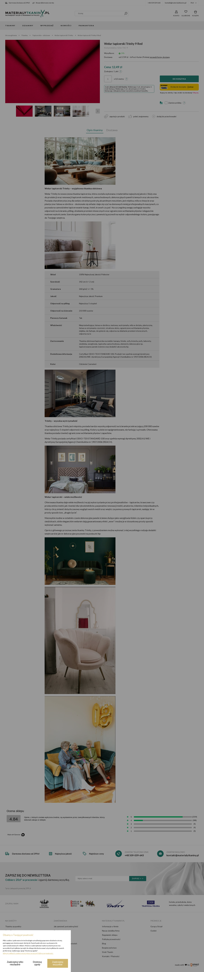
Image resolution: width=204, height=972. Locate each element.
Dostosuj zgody (37, 963)
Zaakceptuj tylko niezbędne (15, 963)
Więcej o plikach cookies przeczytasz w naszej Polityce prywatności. (28, 953)
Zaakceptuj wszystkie (57, 963)
